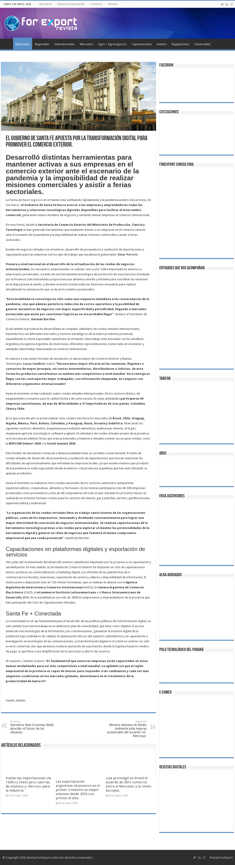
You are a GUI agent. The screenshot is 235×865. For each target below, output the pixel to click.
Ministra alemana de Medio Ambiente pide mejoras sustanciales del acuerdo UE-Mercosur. (123, 729)
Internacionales (64, 44)
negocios (37, 200)
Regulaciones (180, 44)
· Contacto (95, 4)
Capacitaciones (142, 44)
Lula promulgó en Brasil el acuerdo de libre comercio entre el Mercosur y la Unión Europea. (128, 784)
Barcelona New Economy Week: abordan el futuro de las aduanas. (33, 727)
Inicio (7, 43)
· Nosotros (45, 4)
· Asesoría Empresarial (70, 4)
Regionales (42, 44)
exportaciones (127, 274)
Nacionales (22, 44)
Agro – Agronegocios (112, 44)
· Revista (112, 4)
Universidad (202, 44)
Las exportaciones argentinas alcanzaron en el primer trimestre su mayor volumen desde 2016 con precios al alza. (78, 789)
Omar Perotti (128, 254)
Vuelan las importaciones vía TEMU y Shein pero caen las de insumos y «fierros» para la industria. (28, 784)
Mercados (86, 44)
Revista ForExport (221, 857)
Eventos (162, 44)
